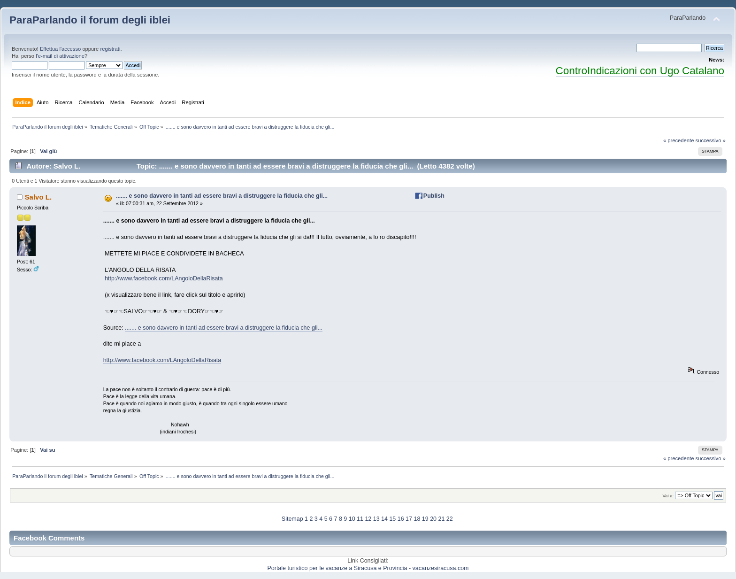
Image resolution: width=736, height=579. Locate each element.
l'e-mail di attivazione (60, 56)
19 (425, 519)
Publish (434, 196)
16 (401, 519)
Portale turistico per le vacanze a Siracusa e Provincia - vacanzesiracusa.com (368, 568)
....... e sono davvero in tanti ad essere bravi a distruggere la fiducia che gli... (222, 196)
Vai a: (668, 495)
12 (368, 519)
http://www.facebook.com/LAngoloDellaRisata (164, 278)
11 (360, 519)
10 (352, 519)
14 (384, 519)
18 (417, 519)
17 (409, 519)
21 (441, 519)
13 (376, 519)
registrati (110, 49)
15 (392, 519)
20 (433, 519)
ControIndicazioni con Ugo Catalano (640, 71)
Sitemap (292, 519)
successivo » (711, 140)
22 (449, 519)
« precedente (678, 140)
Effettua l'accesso (60, 49)
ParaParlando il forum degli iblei (89, 20)
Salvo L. (38, 197)
